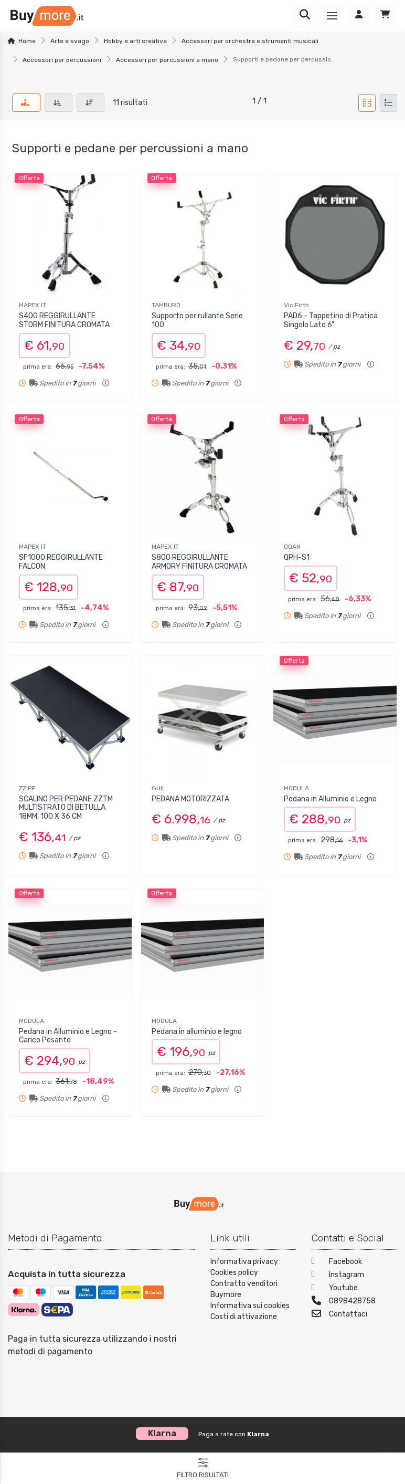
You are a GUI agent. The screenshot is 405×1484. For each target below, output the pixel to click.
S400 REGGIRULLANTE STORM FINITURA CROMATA (64, 320)
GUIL (159, 788)
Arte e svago (69, 41)
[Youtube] (354, 1288)
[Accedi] (359, 16)
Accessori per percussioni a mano (167, 60)
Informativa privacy (244, 1261)
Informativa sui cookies (250, 1305)
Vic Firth (296, 305)
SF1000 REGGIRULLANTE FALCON (61, 562)
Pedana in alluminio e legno (197, 1031)
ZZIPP (27, 788)
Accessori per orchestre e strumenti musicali (250, 41)
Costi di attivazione (243, 1316)
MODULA (296, 788)
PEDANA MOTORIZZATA (190, 799)
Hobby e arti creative (135, 41)
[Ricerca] (304, 15)
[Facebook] (354, 1262)
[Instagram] (354, 1275)
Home (27, 41)
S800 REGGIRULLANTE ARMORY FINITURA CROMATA (199, 562)
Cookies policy (234, 1272)
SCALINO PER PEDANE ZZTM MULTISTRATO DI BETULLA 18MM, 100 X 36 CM (66, 808)
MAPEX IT (32, 305)
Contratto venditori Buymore (244, 1289)
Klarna (258, 1434)
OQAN (292, 546)
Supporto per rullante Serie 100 (197, 320)
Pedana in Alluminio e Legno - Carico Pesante (68, 1036)
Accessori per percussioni (62, 60)
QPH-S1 (297, 557)
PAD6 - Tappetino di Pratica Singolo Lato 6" (331, 320)
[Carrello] (385, 16)
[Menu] (332, 15)
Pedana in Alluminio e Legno (330, 799)
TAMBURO (166, 305)
